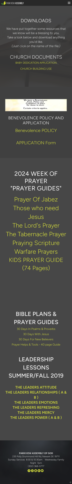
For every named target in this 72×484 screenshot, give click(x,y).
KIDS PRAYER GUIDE (36, 259)
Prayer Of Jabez (36, 199)
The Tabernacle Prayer (36, 234)
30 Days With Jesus (36, 334)
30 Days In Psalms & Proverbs (36, 329)
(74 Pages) (36, 268)
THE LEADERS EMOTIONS (36, 402)
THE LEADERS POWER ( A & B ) (36, 417)
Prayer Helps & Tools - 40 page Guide (36, 344)
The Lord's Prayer (36, 225)
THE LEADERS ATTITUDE (36, 387)
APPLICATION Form (36, 142)
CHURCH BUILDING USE (36, 68)
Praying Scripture (36, 242)
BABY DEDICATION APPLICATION (36, 62)
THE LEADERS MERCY (36, 412)
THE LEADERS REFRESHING (36, 407)
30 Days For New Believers (36, 339)
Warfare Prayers (36, 251)
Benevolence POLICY (36, 130)
